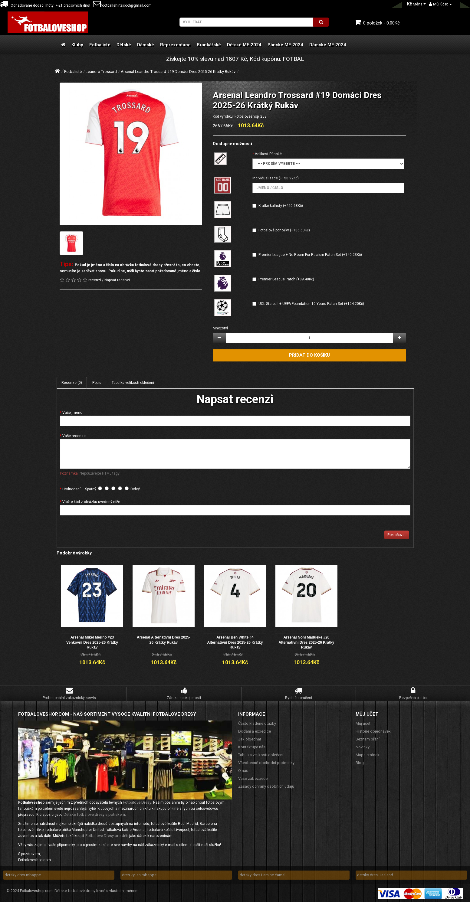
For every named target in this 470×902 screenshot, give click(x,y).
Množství (220, 328)
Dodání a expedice (254, 731)
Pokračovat (396, 535)
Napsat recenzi (117, 280)
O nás (243, 770)
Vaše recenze (74, 436)
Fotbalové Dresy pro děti (106, 835)
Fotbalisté (99, 44)
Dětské (124, 44)
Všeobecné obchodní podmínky (266, 762)
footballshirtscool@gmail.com (122, 5)
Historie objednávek (373, 731)
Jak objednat (249, 739)
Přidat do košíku (309, 355)
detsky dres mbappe (23, 874)
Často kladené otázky (257, 723)
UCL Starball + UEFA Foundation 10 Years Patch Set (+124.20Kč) (311, 304)
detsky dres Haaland (375, 874)
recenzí (94, 280)
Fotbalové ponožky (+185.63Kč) (284, 230)
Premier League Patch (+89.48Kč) (286, 279)
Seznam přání (368, 739)
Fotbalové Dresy (137, 802)
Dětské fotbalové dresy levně (79, 890)
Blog (360, 762)
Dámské (145, 44)
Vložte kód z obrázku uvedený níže (91, 502)
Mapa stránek (368, 754)
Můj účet (363, 723)
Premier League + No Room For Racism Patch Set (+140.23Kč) (310, 255)
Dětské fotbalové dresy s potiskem (94, 814)
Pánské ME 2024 (285, 44)
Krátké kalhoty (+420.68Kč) (280, 206)
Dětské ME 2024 (244, 44)
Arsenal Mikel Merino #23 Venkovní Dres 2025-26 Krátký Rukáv (92, 642)
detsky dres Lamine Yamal (262, 874)
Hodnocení (71, 489)
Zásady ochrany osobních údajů (266, 786)
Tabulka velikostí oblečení (133, 383)
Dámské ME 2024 (327, 44)
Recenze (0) (71, 383)
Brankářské (209, 44)
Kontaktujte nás (251, 746)
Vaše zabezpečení (254, 778)
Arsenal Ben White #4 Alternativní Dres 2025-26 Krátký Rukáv (235, 642)
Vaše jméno (72, 412)
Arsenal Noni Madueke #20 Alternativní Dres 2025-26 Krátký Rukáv (306, 642)
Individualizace (265, 178)
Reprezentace (175, 44)
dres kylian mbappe (139, 874)
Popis (96, 383)
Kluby (77, 44)
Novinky (363, 746)
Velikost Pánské (268, 154)
